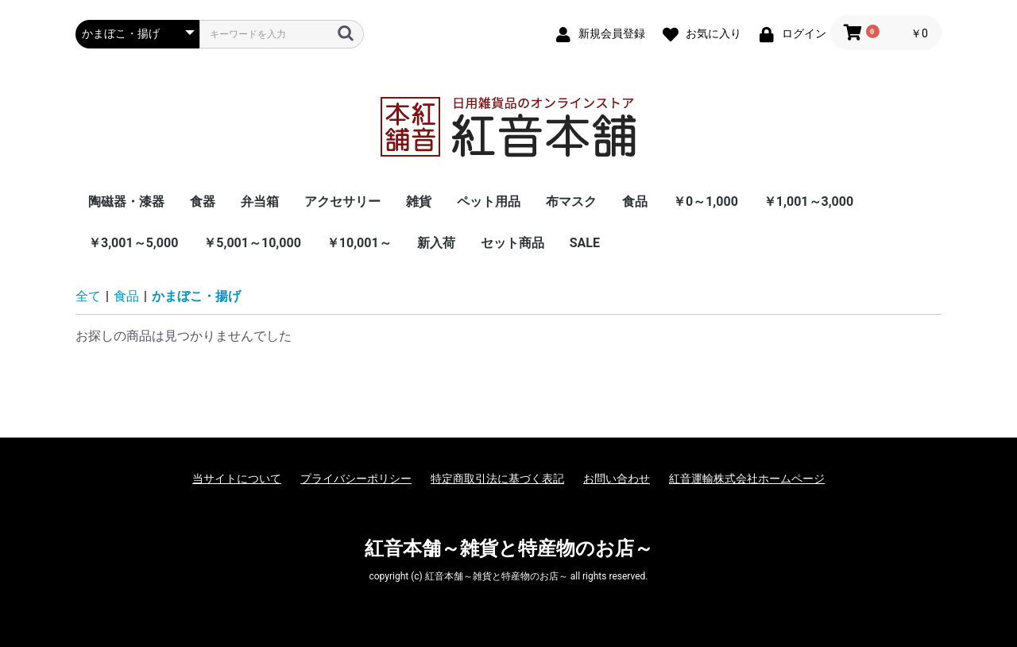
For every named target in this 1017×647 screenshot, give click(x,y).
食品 (635, 201)
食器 (202, 201)
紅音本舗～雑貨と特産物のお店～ (509, 548)
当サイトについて (236, 478)
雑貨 (418, 201)
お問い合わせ (616, 478)
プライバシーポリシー (356, 478)
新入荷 (436, 242)
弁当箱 (260, 201)
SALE (585, 242)
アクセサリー (342, 201)
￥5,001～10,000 (252, 242)
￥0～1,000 (705, 201)
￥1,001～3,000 (808, 201)
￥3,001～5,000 (133, 242)
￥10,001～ (359, 242)
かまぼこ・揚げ (196, 296)
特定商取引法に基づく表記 (497, 478)
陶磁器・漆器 (126, 201)
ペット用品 (488, 201)
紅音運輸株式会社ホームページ (747, 478)
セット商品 (512, 242)
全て (88, 296)
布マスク (571, 201)
